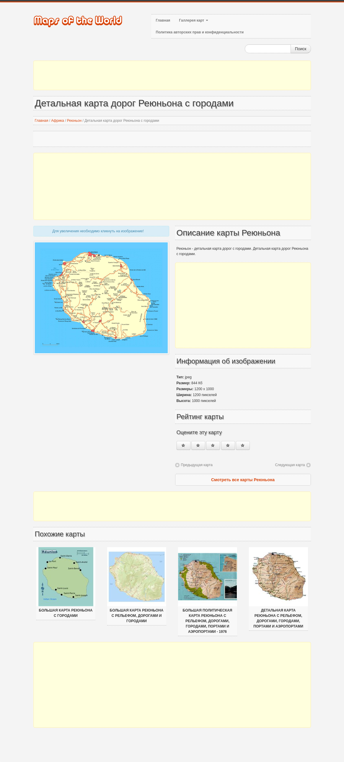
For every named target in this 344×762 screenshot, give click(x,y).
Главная (163, 20)
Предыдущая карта (197, 465)
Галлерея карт (193, 20)
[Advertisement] (172, 75)
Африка (57, 121)
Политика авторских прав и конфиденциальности (200, 32)
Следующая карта (290, 465)
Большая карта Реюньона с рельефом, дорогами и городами (137, 615)
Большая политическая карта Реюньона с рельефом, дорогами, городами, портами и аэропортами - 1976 (207, 621)
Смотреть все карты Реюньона (243, 479)
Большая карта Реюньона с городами (66, 613)
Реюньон (74, 121)
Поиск (300, 48)
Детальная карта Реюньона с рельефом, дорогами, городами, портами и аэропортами (278, 618)
